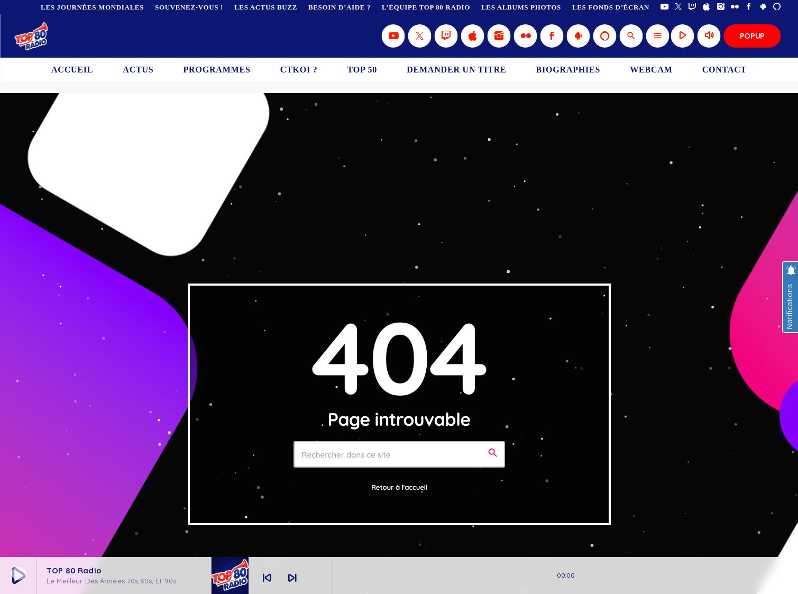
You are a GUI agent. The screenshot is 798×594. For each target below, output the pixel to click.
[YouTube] (664, 7)
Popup (752, 36)
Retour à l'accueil (399, 487)
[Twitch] (692, 7)
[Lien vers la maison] (32, 36)
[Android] (763, 7)
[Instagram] (721, 7)
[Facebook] (749, 7)
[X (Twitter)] (678, 7)
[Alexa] (777, 7)
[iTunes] (706, 7)
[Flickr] (734, 7)
